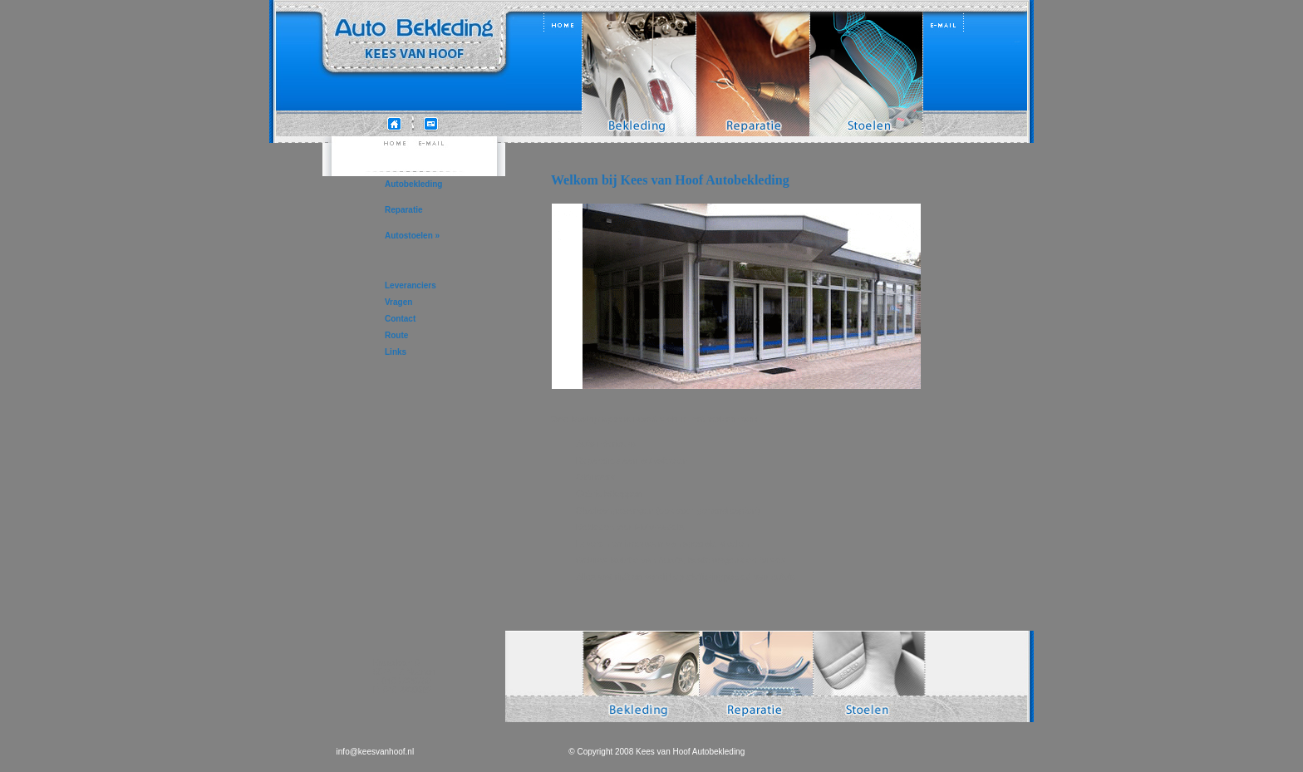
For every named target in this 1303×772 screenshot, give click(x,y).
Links (395, 351)
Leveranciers (410, 285)
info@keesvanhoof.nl (376, 751)
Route (396, 335)
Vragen (398, 302)
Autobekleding (413, 184)
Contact (400, 318)
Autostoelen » (412, 235)
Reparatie (404, 209)
